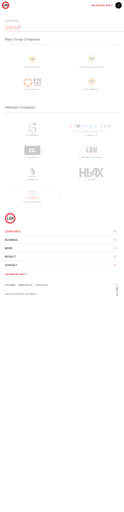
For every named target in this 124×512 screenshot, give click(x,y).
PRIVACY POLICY (25, 285)
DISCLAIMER (10, 285)
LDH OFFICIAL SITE (100, 5)
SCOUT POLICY (42, 285)
